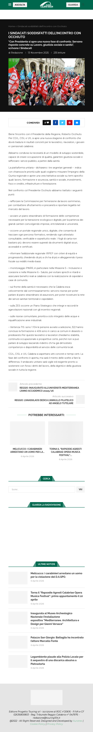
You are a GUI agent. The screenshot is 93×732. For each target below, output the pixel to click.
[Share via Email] (77, 122)
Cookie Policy (37, 724)
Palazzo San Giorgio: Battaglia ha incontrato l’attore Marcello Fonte (57, 639)
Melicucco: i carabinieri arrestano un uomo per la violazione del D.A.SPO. (56, 575)
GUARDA (73, 5)
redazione (17, 52)
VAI (80, 489)
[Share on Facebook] (55, 122)
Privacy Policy (55, 724)
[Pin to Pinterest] (69, 122)
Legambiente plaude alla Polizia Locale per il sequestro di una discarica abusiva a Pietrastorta (57, 660)
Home (11, 26)
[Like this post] (48, 122)
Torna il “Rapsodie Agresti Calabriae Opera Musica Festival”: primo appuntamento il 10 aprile (57, 596)
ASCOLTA (20, 5)
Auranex (77, 720)
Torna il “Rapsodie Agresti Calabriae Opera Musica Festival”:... (65, 452)
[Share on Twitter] (62, 122)
